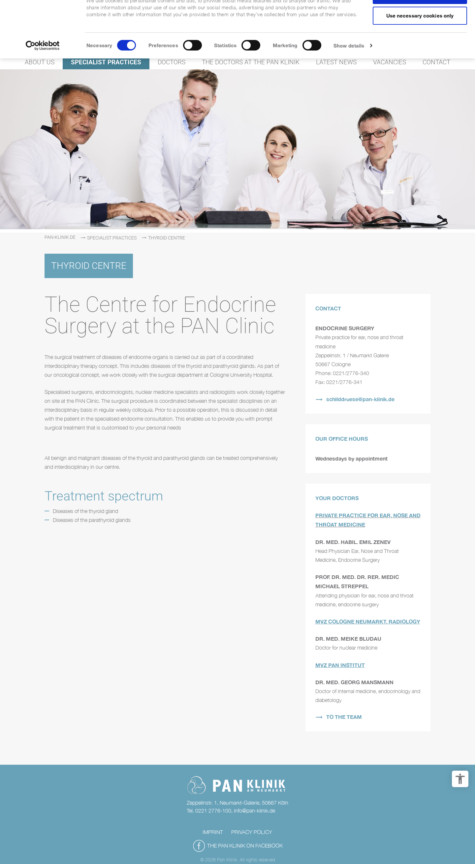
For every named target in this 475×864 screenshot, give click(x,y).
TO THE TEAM (344, 717)
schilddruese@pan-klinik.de (360, 399)
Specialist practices (112, 237)
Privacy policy (251, 832)
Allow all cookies (420, 17)
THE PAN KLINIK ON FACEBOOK (245, 845)
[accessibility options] (460, 779)
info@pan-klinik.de (254, 810)
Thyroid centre (166, 237)
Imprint (213, 832)
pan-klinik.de (60, 237)
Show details (348, 68)
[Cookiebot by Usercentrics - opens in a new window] (43, 68)
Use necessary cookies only (420, 38)
